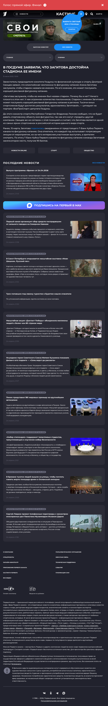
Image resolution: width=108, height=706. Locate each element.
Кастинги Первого (10, 573)
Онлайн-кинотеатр (10, 562)
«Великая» (37, 628)
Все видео (7, 578)
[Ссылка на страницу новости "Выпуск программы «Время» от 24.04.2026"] (54, 182)
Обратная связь (62, 557)
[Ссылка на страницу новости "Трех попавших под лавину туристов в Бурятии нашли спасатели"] (54, 299)
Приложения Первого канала (15, 567)
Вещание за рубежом (36, 590)
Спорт (54, 150)
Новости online (19, 150)
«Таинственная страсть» (65, 628)
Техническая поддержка (66, 562)
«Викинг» (19, 628)
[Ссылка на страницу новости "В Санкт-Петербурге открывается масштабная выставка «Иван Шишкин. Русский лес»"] (54, 268)
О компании (8, 552)
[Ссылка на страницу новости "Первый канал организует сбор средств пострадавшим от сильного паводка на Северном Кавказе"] (54, 230)
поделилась (38, 128)
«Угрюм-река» (9, 628)
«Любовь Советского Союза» (71, 626)
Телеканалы (16, 664)
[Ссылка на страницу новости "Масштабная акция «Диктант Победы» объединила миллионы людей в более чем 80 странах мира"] (54, 329)
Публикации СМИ (62, 573)
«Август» (54, 626)
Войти (99, 14)
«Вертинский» (48, 628)
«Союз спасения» (91, 626)
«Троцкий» (28, 628)
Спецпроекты (8, 557)
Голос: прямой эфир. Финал (25, 5)
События (59, 567)
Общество (89, 150)
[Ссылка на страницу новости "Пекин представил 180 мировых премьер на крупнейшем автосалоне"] (54, 407)
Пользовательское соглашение (68, 552)
